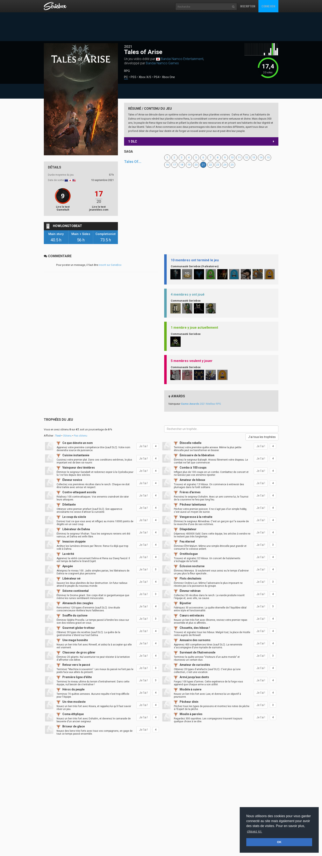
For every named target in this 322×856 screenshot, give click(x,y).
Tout (58, 435)
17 (174, 164)
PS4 (156, 77)
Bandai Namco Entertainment (182, 59)
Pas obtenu (80, 435)
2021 (128, 46)
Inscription (247, 6)
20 (196, 164)
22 (210, 164)
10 (232, 157)
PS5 (133, 77)
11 (239, 157)
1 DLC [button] (201, 141)
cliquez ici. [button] (254, 831)
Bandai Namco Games (162, 63)
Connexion (268, 6)
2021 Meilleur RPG (201, 403)
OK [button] (279, 842)
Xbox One (168, 77)
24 (224, 164)
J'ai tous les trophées (262, 437)
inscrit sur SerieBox (110, 264)
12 (246, 157)
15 (268, 157)
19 (188, 164)
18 (181, 164)
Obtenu (67, 435)
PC (126, 77)
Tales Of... (132, 161)
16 (167, 164)
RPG (127, 71)
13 (253, 157)
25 (232, 164)
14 (260, 157)
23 (217, 164)
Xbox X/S (145, 77)
